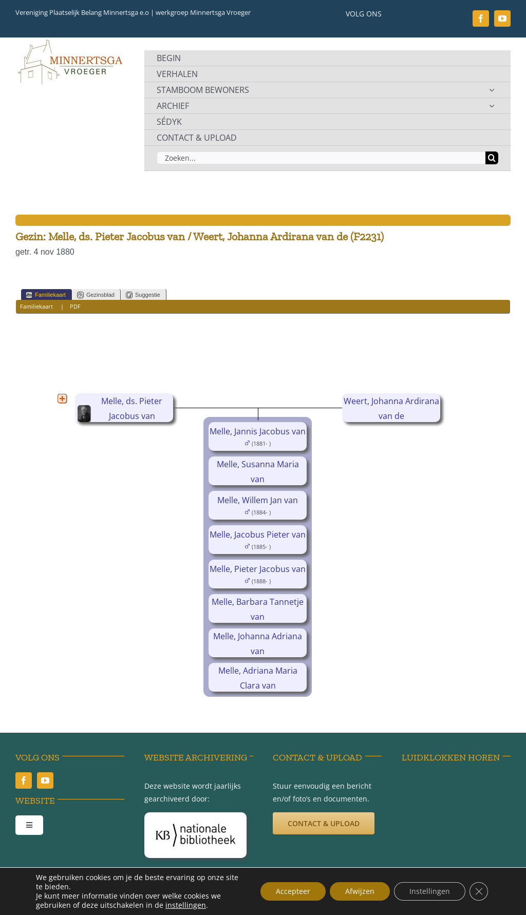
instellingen (185, 905)
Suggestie (143, 295)
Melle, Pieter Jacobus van (258, 569)
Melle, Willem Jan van (257, 500)
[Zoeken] (491, 157)
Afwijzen (359, 891)
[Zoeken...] (321, 157)
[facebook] (481, 18)
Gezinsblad (96, 295)
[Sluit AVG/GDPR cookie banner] (478, 891)
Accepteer (293, 891)
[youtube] (502, 18)
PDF (75, 306)
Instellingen (429, 891)
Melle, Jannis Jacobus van (258, 431)
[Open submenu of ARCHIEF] (492, 105)
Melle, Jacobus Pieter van (258, 534)
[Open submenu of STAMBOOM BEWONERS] (492, 90)
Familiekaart (46, 295)
